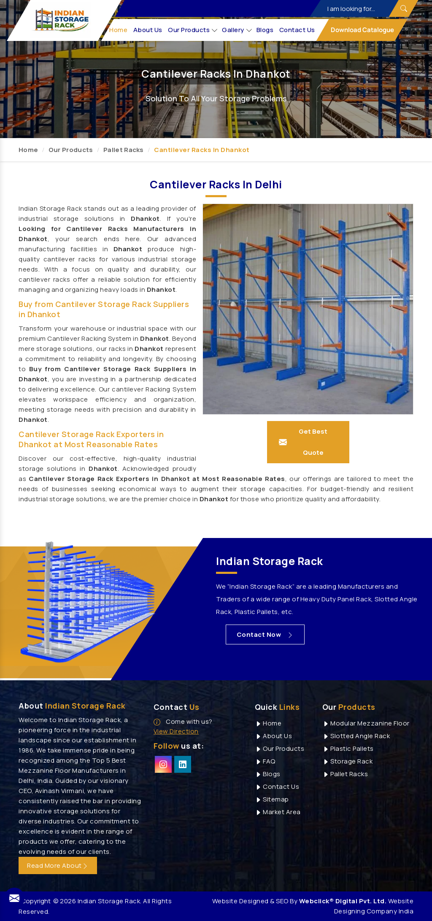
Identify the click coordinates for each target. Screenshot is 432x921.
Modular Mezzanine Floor (366, 723)
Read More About (58, 865)
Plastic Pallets (348, 748)
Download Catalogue (361, 29)
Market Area (278, 811)
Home (119, 29)
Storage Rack (347, 761)
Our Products (193, 30)
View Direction (176, 731)
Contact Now (266, 634)
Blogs (265, 29)
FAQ (265, 761)
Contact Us (297, 29)
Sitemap (272, 799)
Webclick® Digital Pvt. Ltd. (343, 901)
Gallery (237, 30)
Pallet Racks (123, 149)
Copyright (36, 901)
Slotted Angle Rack (356, 735)
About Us (147, 29)
